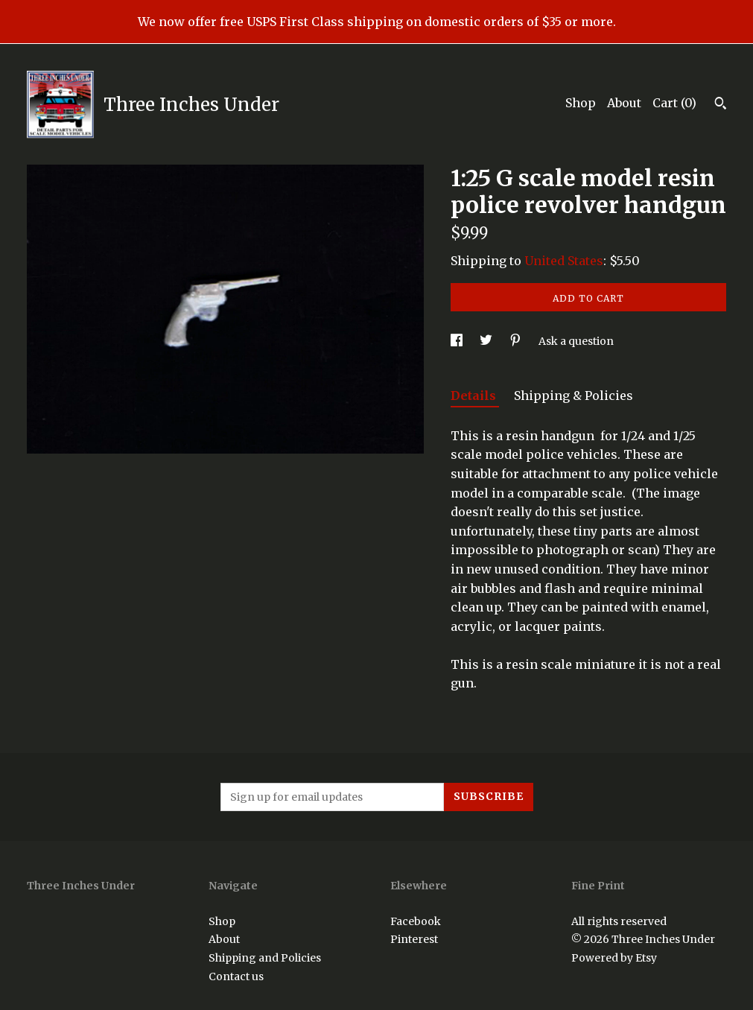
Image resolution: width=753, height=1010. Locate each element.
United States (563, 260)
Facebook (415, 921)
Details (475, 395)
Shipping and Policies (265, 958)
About (624, 102)
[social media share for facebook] (458, 341)
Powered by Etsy (614, 958)
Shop (580, 102)
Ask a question (576, 341)
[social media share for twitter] (487, 341)
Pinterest (414, 939)
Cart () (674, 102)
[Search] (720, 105)
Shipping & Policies (573, 395)
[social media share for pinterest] (516, 341)
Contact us (236, 976)
